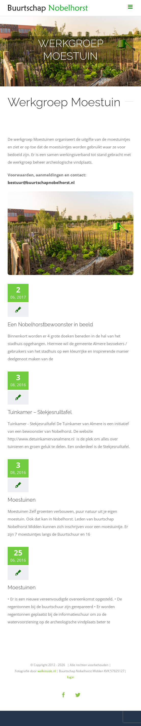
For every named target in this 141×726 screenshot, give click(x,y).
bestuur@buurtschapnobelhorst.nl (42, 182)
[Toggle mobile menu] (130, 6)
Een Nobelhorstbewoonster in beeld (50, 324)
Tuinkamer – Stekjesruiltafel (40, 412)
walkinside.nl (46, 671)
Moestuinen (22, 500)
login (70, 677)
